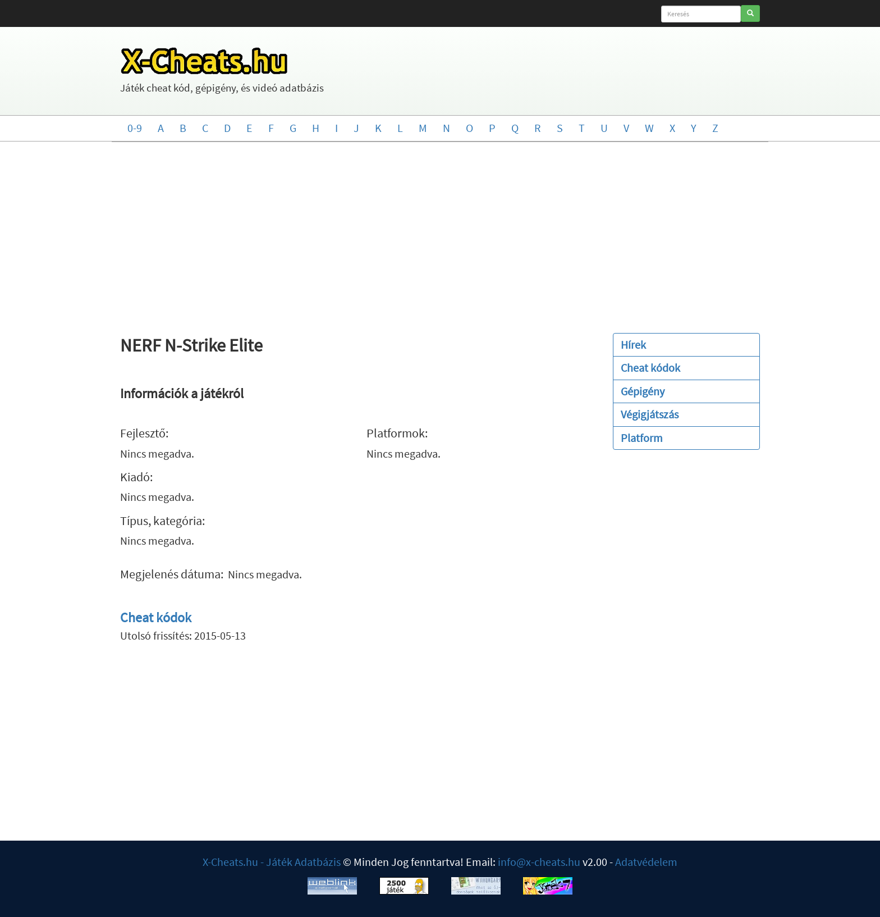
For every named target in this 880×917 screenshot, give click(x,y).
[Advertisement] (440, 232)
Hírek (633, 344)
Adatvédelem (646, 862)
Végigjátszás (650, 414)
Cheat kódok (155, 617)
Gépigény (642, 391)
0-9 (134, 128)
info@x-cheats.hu (539, 862)
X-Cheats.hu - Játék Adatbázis (272, 862)
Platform (642, 438)
